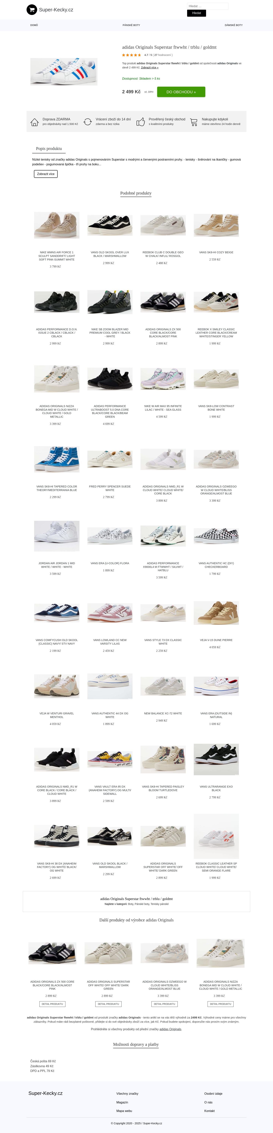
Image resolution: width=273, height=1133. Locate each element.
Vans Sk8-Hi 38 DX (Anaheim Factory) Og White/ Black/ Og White (56, 867)
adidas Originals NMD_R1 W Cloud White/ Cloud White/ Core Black (163, 490)
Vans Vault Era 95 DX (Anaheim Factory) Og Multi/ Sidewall (110, 790)
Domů (34, 25)
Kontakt (209, 1111)
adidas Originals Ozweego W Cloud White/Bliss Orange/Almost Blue (216, 490)
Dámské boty (234, 25)
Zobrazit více (46, 174)
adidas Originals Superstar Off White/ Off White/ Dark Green (163, 867)
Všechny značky (127, 1093)
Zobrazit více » (149, 67)
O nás (208, 1102)
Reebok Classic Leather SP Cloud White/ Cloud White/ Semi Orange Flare (216, 867)
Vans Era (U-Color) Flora (110, 563)
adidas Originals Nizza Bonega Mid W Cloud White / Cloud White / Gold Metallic (220, 985)
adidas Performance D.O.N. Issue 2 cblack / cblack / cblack (56, 333)
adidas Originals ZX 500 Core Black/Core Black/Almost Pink (163, 333)
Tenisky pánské (160, 903)
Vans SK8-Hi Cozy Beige (216, 252)
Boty (130, 903)
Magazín (122, 1102)
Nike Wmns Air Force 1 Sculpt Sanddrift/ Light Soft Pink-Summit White (56, 256)
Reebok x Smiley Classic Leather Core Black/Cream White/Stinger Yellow (216, 333)
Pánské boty (131, 25)
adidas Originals (227, 63)
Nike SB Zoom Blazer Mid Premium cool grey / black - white (109, 333)
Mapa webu (124, 1111)
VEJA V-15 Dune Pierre (216, 640)
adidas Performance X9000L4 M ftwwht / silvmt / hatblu (163, 567)
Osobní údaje (213, 1093)
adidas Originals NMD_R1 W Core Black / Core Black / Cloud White (56, 790)
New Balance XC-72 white (163, 713)
